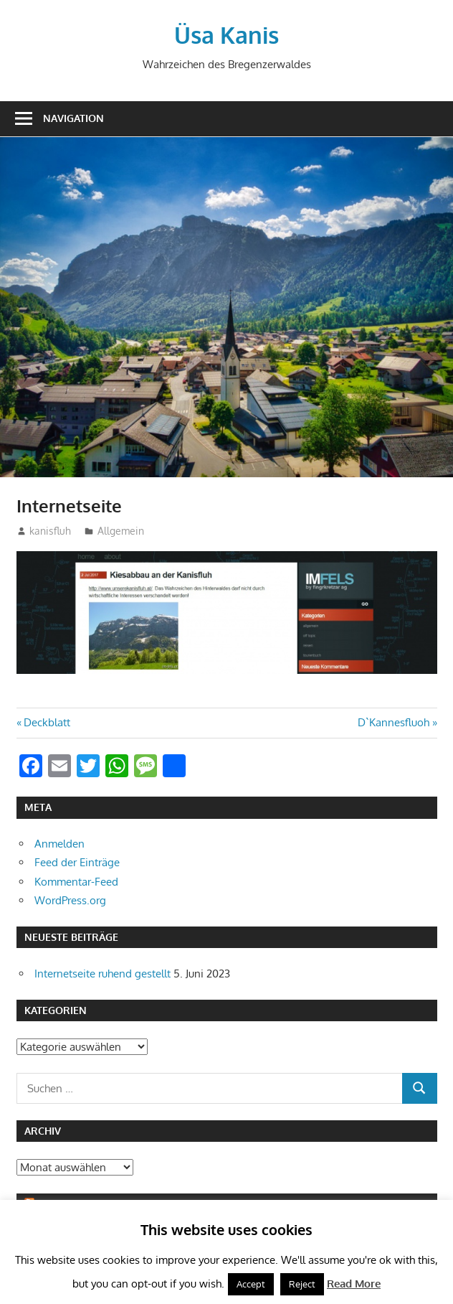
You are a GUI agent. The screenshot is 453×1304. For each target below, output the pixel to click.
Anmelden (59, 843)
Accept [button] (251, 1284)
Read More (354, 1283)
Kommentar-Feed (76, 881)
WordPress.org (70, 900)
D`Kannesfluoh (393, 722)
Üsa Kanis (226, 35)
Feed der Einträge (77, 862)
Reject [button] (302, 1284)
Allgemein (120, 531)
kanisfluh (50, 531)
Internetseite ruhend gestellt (102, 973)
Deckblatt (46, 722)
